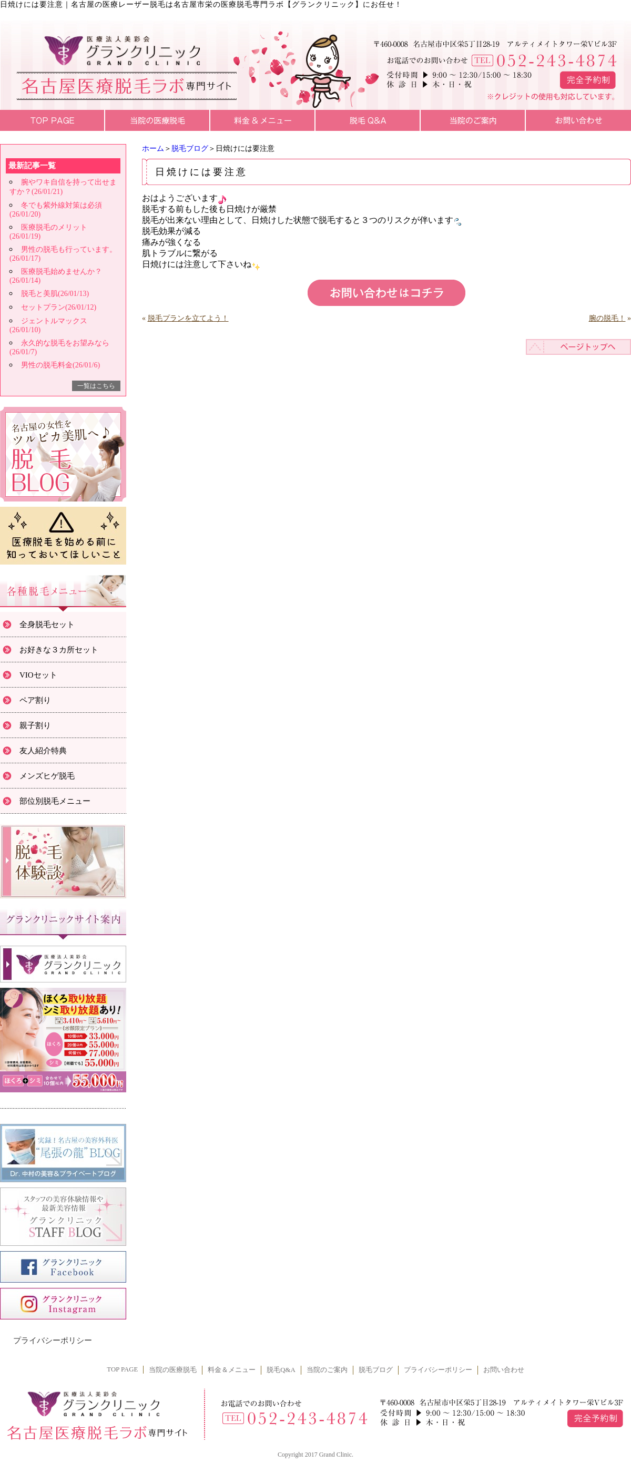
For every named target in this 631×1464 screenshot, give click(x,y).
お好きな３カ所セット (58, 650)
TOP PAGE (122, 1369)
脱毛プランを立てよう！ (188, 318)
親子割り (35, 725)
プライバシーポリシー (52, 1340)
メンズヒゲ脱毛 (47, 776)
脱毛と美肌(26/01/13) (55, 294)
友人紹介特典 (43, 750)
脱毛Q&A (281, 1370)
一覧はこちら (96, 386)
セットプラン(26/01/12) (58, 307)
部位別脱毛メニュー (54, 801)
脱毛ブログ (189, 148)
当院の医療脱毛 (173, 1370)
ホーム (153, 148)
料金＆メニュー (232, 1370)
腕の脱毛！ (607, 318)
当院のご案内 (327, 1370)
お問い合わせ (503, 1370)
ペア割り (35, 700)
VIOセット (38, 675)
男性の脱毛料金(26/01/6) (60, 365)
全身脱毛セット (47, 624)
